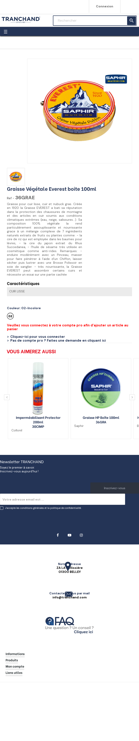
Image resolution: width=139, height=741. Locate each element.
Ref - (10, 198)
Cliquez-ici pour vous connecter (37, 336)
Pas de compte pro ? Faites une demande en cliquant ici (58, 340)
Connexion (104, 6)
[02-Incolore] (11, 317)
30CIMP (38, 426)
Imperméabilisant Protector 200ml (38, 419)
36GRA (101, 422)
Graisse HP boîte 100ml (101, 417)
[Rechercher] (95, 20)
